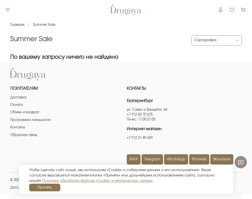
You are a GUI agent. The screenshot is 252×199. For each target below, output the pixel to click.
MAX (134, 159)
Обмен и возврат (24, 112)
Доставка (18, 97)
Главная (17, 25)
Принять (45, 187)
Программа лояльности (30, 120)
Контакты (17, 127)
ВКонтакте (222, 159)
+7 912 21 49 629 (140, 138)
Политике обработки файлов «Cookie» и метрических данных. (97, 181)
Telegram (152, 159)
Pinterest (199, 159)
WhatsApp (176, 159)
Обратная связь (23, 135)
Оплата (16, 105)
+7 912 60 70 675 (140, 114)
